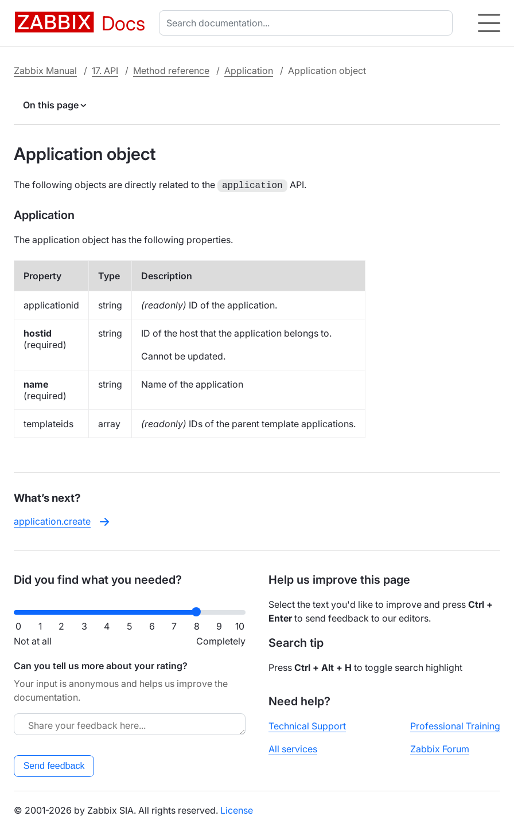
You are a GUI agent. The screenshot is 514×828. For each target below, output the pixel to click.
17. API (105, 70)
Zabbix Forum (439, 747)
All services (292, 747)
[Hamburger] (489, 23)
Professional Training (455, 725)
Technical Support (307, 725)
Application (248, 70)
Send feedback (54, 765)
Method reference (171, 70)
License (236, 809)
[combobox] (308, 23)
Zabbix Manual (45, 70)
